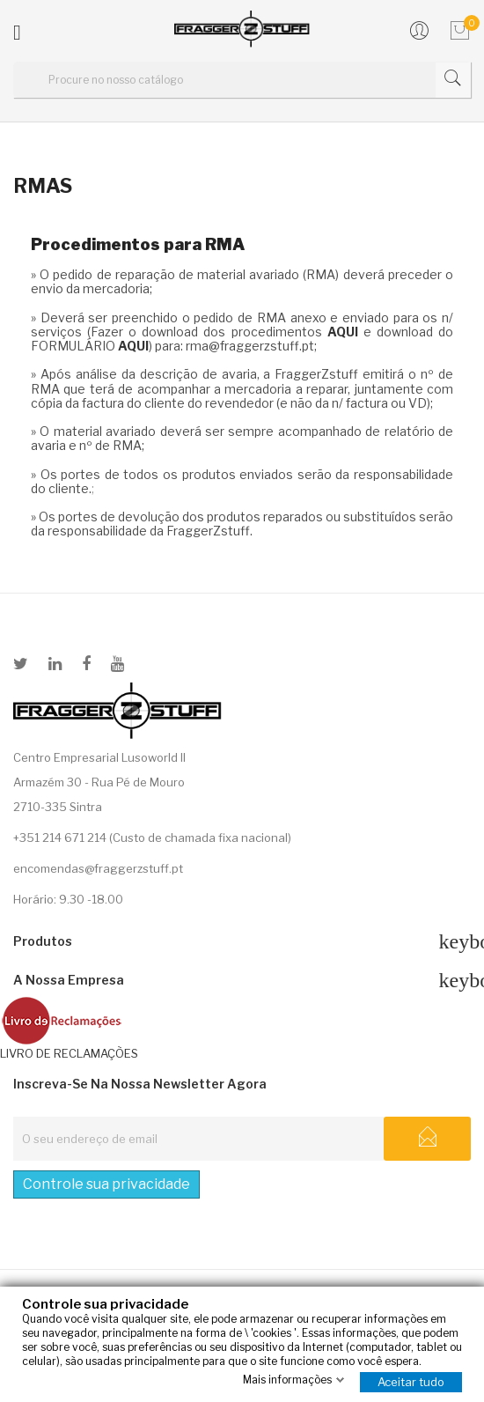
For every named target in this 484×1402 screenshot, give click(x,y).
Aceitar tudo (411, 1381)
